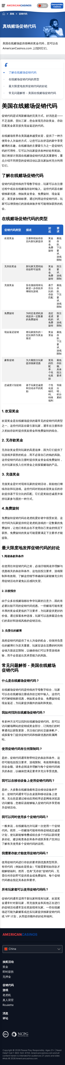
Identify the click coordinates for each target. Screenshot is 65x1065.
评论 (5, 1018)
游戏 (5, 990)
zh (44, 5)
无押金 (7, 976)
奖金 (5, 966)
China (12, 948)
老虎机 (7, 995)
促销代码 (8, 985)
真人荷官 (8, 1000)
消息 (5, 1013)
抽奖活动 (8, 961)
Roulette (8, 1005)
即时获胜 (8, 971)
